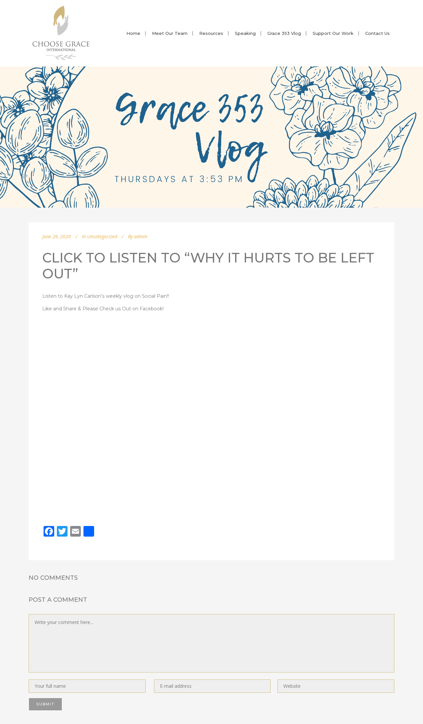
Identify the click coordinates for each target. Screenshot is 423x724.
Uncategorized (102, 236)
